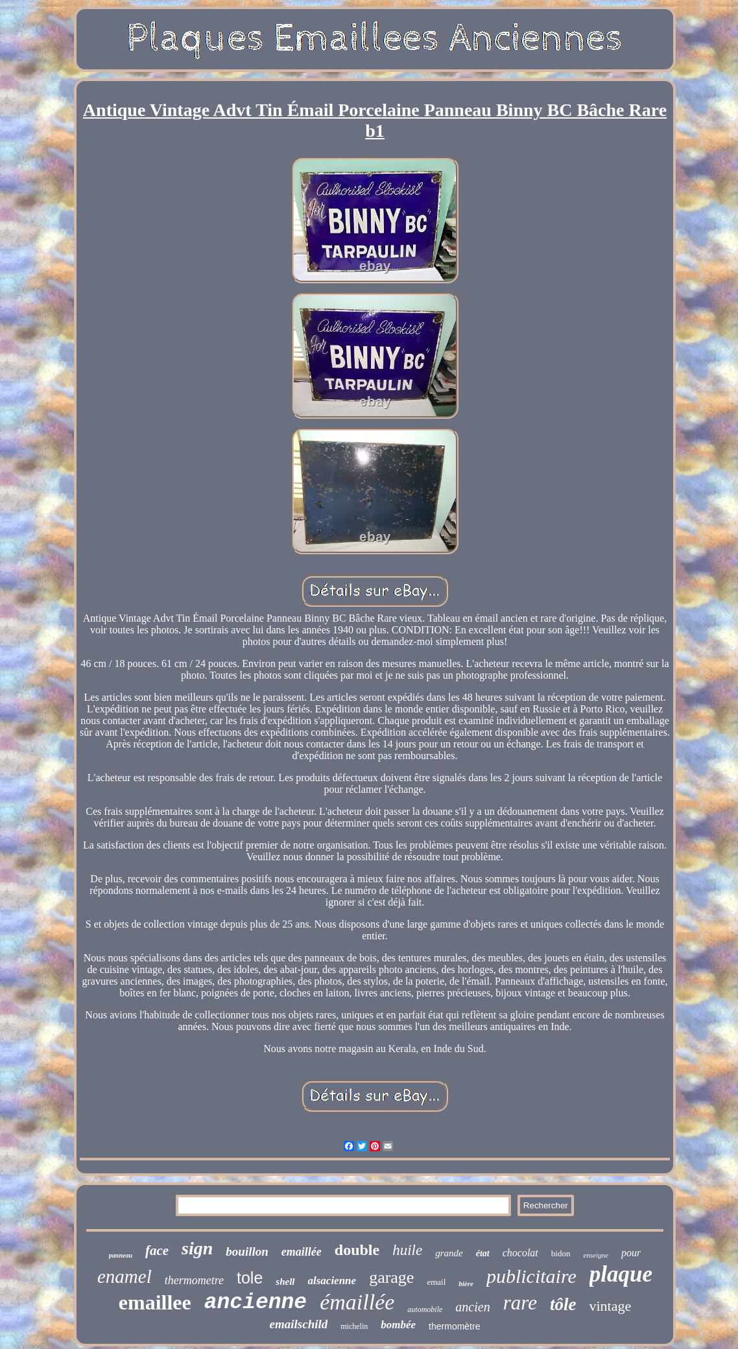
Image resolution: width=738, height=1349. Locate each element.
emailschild (299, 1324)
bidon (561, 1253)
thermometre (194, 1280)
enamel (124, 1276)
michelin (354, 1326)
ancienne (255, 1303)
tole (250, 1278)
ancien (472, 1307)
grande (449, 1253)
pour (631, 1252)
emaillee (155, 1302)
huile (407, 1250)
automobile (424, 1309)
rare (520, 1302)
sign (197, 1248)
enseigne (595, 1255)
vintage (610, 1306)
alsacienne (332, 1280)
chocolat (520, 1252)
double (357, 1249)
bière (465, 1283)
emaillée (301, 1251)
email (436, 1282)
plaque (620, 1274)
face (157, 1250)
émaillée (357, 1302)
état (483, 1253)
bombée (398, 1325)
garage (391, 1277)
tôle (563, 1304)
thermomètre (454, 1326)
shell (285, 1281)
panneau (120, 1255)
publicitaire (531, 1276)
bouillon (247, 1251)
